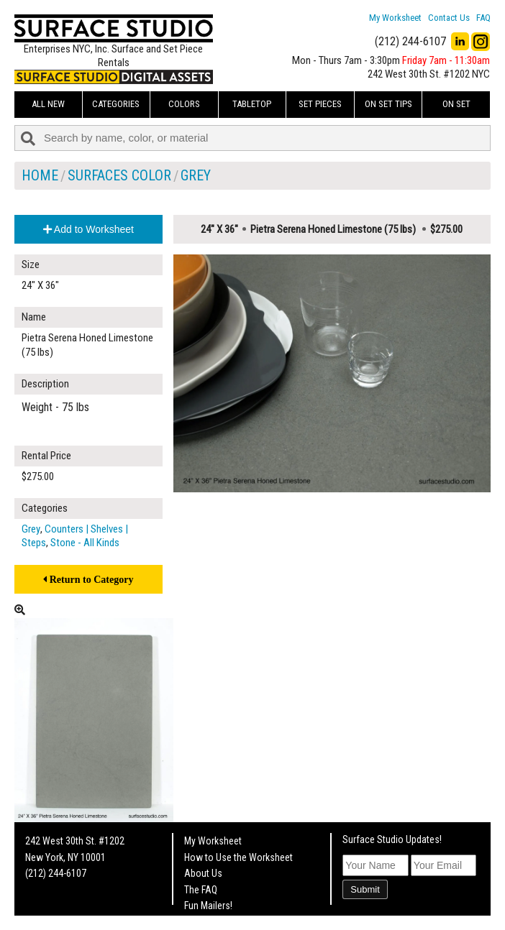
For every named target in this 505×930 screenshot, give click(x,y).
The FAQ (200, 890)
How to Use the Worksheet (238, 857)
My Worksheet (395, 17)
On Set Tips (388, 103)
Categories (116, 103)
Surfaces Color (119, 175)
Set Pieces (320, 103)
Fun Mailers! (208, 905)
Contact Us (449, 17)
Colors (184, 103)
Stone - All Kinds (84, 542)
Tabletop (251, 103)
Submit (364, 889)
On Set (456, 103)
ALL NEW (48, 103)
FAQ (483, 17)
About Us (203, 873)
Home (40, 175)
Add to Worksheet (88, 229)
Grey (196, 175)
